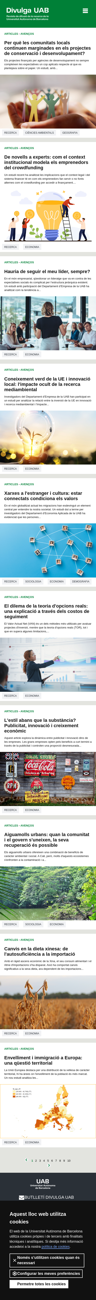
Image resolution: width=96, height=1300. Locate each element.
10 (68, 1160)
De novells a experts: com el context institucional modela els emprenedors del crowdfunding (46, 162)
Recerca (10, 132)
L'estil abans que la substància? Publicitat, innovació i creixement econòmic (41, 726)
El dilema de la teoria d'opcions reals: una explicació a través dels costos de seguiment (46, 611)
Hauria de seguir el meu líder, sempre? (47, 271)
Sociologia (33, 581)
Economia (32, 247)
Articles (11, 33)
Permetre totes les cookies (39, 1284)
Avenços (27, 33)
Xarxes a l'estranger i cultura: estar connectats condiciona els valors (43, 496)
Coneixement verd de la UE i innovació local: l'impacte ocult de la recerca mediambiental (47, 384)
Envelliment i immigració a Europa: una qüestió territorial (43, 1060)
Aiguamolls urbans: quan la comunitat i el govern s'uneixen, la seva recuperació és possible (46, 840)
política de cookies (56, 1246)
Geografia (69, 132)
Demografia (80, 581)
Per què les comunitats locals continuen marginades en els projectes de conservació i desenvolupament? (47, 48)
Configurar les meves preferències (46, 1273)
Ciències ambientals (39, 132)
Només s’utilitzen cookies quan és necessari (46, 1260)
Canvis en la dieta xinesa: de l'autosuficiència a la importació (39, 951)
